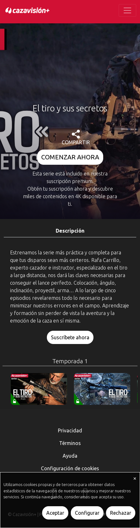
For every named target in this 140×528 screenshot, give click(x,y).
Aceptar (55, 513)
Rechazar (120, 513)
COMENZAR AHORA (70, 157)
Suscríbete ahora (70, 337)
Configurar (87, 513)
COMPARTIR (76, 137)
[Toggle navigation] (127, 10)
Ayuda (70, 456)
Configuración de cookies (70, 468)
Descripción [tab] (70, 231)
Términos (70, 443)
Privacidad (70, 430)
